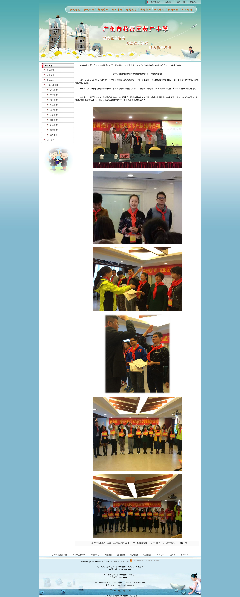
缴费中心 (95, 555)
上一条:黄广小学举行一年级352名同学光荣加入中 (108, 543)
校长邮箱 (121, 555)
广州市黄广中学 (79, 555)
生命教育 (54, 115)
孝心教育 (54, 105)
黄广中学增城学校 (59, 555)
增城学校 (193, 2)
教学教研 (50, 70)
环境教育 (54, 130)
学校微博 (108, 555)
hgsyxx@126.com (125, 590)
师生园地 (119, 65)
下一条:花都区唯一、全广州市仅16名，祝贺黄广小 (154, 543)
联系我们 (168, 2)
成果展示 (50, 75)
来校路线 (184, 555)
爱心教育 (54, 125)
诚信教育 (54, 90)
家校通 (172, 555)
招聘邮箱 (147, 555)
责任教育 (54, 95)
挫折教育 (54, 110)
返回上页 (183, 543)
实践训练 (54, 135)
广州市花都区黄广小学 (103, 65)
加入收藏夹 (155, 2)
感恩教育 (54, 100)
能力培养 (50, 140)
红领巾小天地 (52, 85)
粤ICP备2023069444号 (119, 561)
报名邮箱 (134, 555)
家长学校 (50, 80)
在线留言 (160, 555)
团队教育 (54, 120)
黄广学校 (181, 2)
